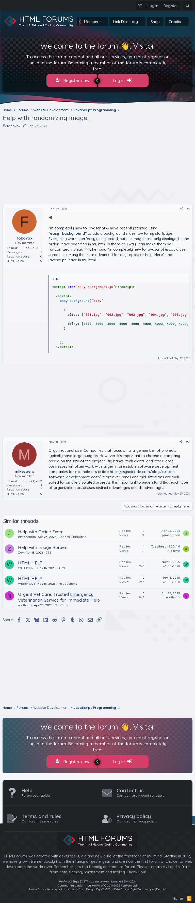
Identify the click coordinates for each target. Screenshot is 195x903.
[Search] (187, 5)
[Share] (181, 207)
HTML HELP (30, 561)
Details (160, 886)
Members (92, 21)
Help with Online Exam (40, 530)
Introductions (67, 582)
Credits (175, 21)
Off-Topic (62, 603)
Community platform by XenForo (97, 882)
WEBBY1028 (26, 566)
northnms (25, 603)
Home (177, 895)
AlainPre (174, 549)
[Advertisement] (97, 164)
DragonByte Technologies (137, 886)
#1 (188, 207)
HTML (62, 566)
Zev (21, 551)
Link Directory (125, 21)
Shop (155, 21)
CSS (48, 551)
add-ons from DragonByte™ (86, 886)
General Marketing (72, 535)
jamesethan (27, 535)
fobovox (13, 124)
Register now (72, 80)
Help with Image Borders (43, 545)
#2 (188, 440)
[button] (104, 21)
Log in (122, 80)
